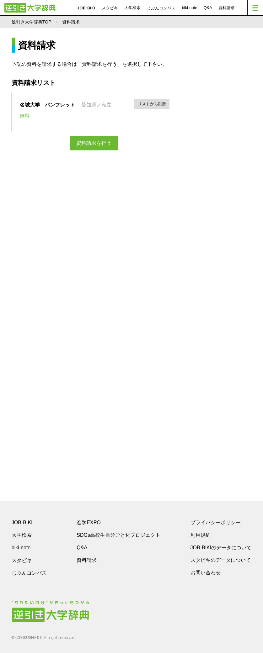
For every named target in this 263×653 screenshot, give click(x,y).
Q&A (208, 7)
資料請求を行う (93, 143)
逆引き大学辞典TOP (31, 21)
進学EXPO (88, 522)
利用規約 (201, 535)
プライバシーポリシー (216, 522)
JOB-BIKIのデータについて (221, 547)
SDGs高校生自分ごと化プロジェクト (118, 535)
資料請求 (226, 7)
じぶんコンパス (161, 8)
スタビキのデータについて (221, 560)
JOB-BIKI (86, 8)
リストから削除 (152, 104)
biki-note (189, 7)
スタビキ (110, 8)
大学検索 (132, 7)
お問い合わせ (206, 572)
